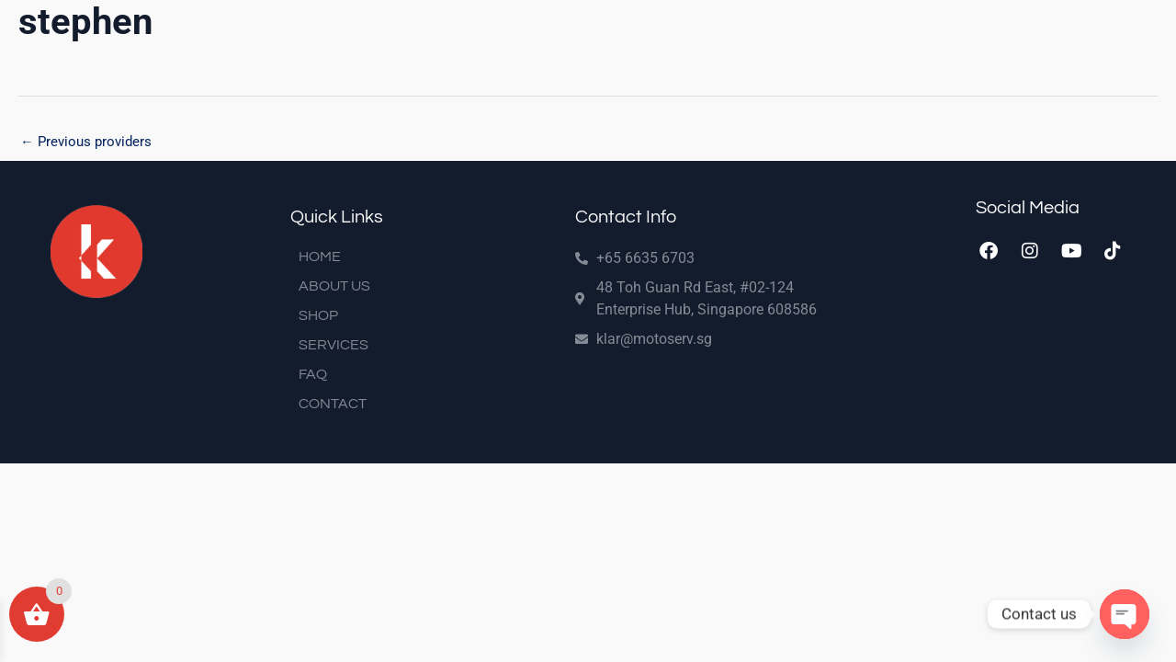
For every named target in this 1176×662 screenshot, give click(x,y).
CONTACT (333, 404)
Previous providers (86, 141)
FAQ (313, 375)
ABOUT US (334, 287)
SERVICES (333, 345)
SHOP (318, 316)
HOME (320, 257)
